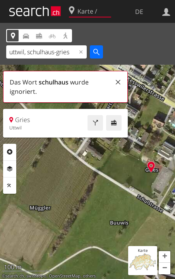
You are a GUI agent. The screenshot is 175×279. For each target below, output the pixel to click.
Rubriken (9, 152)
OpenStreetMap (65, 276)
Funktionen (9, 185)
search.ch (14, 276)
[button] (164, 257)
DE (139, 11)
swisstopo (36, 276)
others (89, 276)
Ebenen (9, 169)
